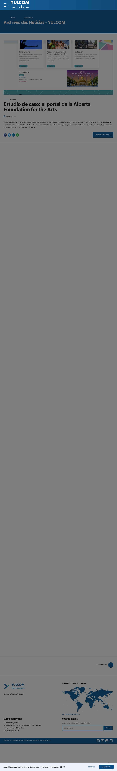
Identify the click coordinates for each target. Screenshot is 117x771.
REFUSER (89, 767)
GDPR (62, 767)
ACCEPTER (106, 767)
